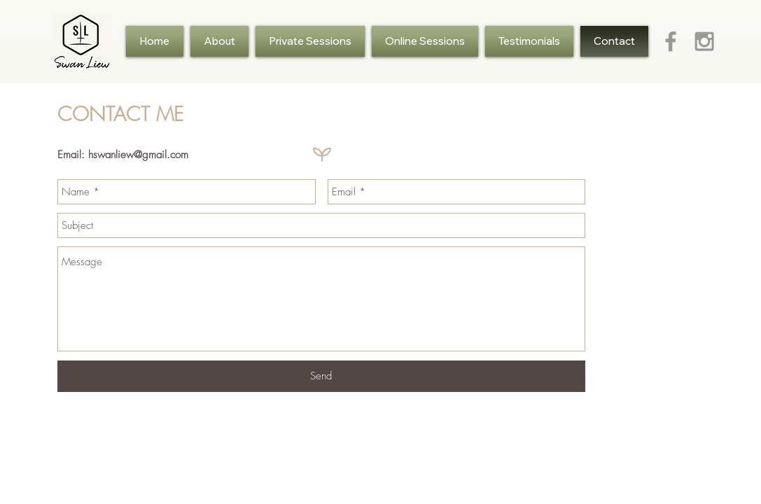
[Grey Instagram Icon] (704, 41)
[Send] (321, 376)
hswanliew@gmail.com (138, 155)
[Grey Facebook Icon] (670, 41)
